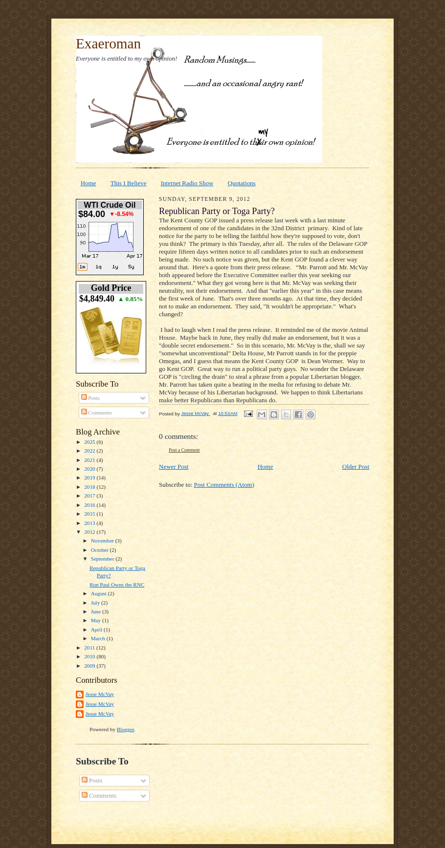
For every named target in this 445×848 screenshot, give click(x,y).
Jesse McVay (100, 694)
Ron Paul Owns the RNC (116, 584)
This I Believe (129, 183)
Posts (90, 398)
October (100, 550)
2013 (90, 523)
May (96, 620)
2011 (90, 648)
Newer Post (173, 466)
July (96, 603)
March (99, 638)
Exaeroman (108, 43)
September (103, 559)
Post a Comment (184, 450)
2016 (90, 505)
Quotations (242, 183)
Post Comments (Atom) (224, 484)
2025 (90, 442)
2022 (90, 451)
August (99, 593)
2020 (90, 469)
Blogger (125, 729)
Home (88, 183)
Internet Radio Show (187, 183)
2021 (90, 460)
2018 (90, 487)
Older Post (355, 466)
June (96, 611)
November (103, 541)
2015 (90, 514)
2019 (90, 477)
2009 (90, 666)
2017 (90, 496)
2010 (90, 656)
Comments (96, 412)
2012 (90, 532)
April (97, 629)
